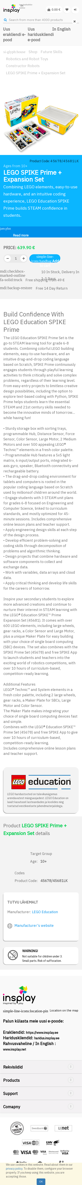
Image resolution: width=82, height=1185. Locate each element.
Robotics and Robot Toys (27, 58)
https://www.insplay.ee (42, 1033)
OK (41, 1181)
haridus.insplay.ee (46, 1038)
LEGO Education (45, 912)
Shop (33, 51)
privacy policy (14, 1168)
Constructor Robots (23, 65)
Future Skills (51, 51)
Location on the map (64, 1010)
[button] (6, 132)
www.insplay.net (14, 1049)
